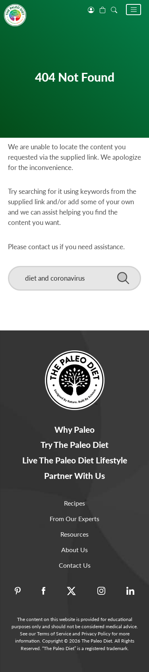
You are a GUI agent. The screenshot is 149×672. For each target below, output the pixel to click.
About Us (74, 549)
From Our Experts (74, 518)
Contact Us (75, 565)
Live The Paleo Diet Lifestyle (74, 460)
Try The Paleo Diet (74, 444)
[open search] (114, 9)
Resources (74, 534)
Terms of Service (54, 634)
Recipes (74, 503)
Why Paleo (74, 429)
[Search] (74, 278)
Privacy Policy (95, 634)
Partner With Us (74, 476)
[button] (133, 9)
